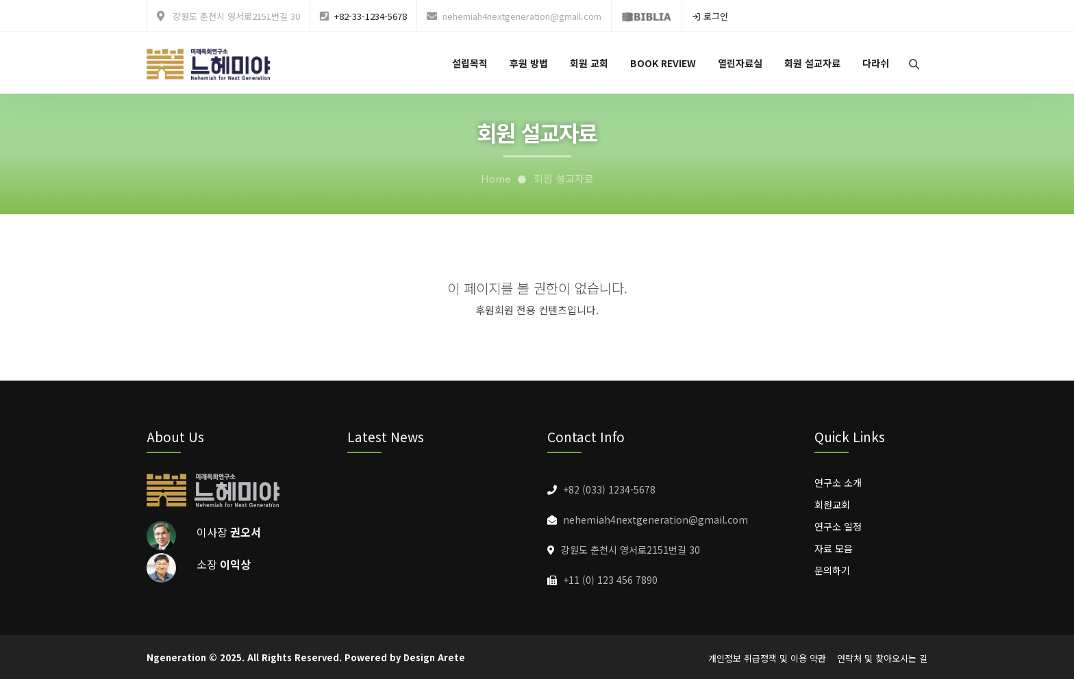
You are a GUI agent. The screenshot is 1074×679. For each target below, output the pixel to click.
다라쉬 (875, 63)
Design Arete (434, 657)
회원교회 (832, 504)
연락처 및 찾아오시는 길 (882, 658)
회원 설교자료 (812, 63)
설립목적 (470, 63)
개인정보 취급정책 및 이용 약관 (767, 658)
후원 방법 (529, 63)
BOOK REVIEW (663, 63)
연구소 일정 (838, 526)
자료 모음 (833, 548)
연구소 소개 (838, 482)
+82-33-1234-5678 (370, 16)
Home (496, 178)
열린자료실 (740, 63)
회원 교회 (589, 63)
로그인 (710, 16)
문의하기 (832, 570)
